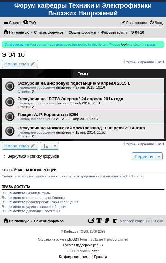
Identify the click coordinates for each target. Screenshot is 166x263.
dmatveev (63, 87)
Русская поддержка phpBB (83, 245)
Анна (60, 119)
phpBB (72, 239)
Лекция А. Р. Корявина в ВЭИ (48, 114)
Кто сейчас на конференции (29, 170)
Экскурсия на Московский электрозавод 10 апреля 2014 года (81, 128)
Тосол (61, 103)
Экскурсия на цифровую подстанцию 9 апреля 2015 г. (74, 83)
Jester (94, 251)
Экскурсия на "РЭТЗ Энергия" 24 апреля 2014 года (70, 98)
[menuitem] (29, 23)
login (125, 44)
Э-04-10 (13, 54)
